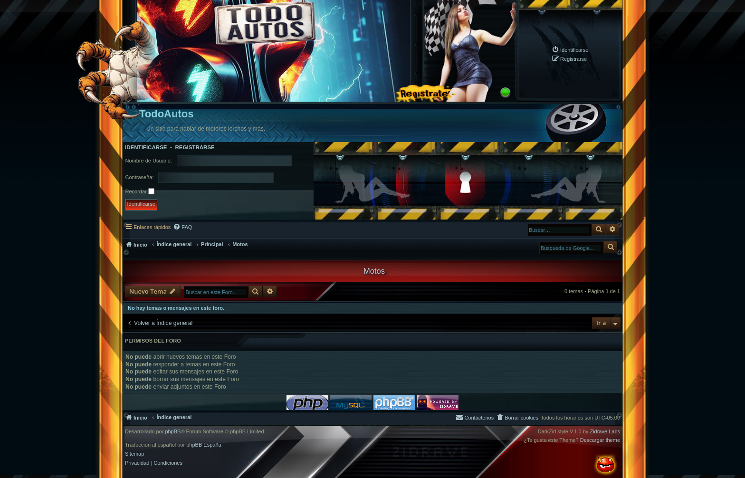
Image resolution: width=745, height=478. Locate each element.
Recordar (139, 191)
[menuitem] (570, 50)
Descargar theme (600, 440)
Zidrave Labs (605, 432)
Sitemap (134, 454)
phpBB (173, 432)
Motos (374, 271)
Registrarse (194, 147)
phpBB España (203, 445)
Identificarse (146, 147)
